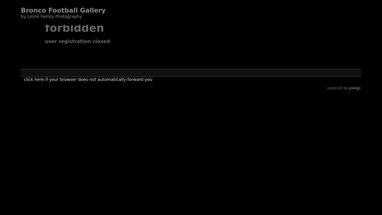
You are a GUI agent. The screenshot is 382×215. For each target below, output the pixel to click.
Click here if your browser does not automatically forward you (88, 79)
